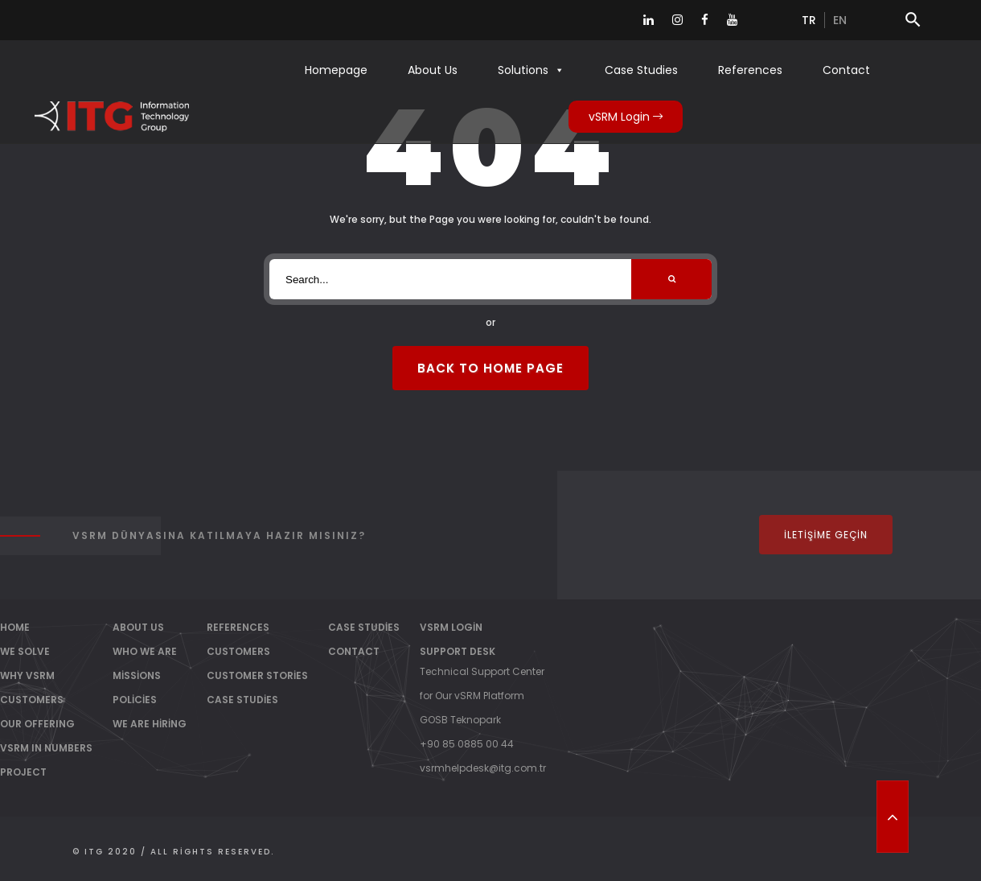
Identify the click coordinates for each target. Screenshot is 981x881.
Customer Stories (257, 675)
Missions (137, 675)
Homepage (336, 70)
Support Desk (457, 651)
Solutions (531, 70)
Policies (135, 699)
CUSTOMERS (32, 699)
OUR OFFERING (37, 724)
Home (15, 627)
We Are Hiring (150, 724)
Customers (238, 651)
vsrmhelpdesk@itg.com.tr (483, 768)
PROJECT (23, 772)
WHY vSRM (27, 675)
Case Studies (641, 70)
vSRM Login (626, 117)
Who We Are (145, 651)
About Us (433, 70)
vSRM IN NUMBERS (46, 748)
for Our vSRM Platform (472, 695)
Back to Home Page (490, 368)
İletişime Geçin (826, 534)
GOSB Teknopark (460, 720)
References (750, 70)
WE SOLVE (25, 651)
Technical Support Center (482, 671)
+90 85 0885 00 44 (467, 744)
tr (809, 20)
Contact (846, 70)
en (840, 20)
